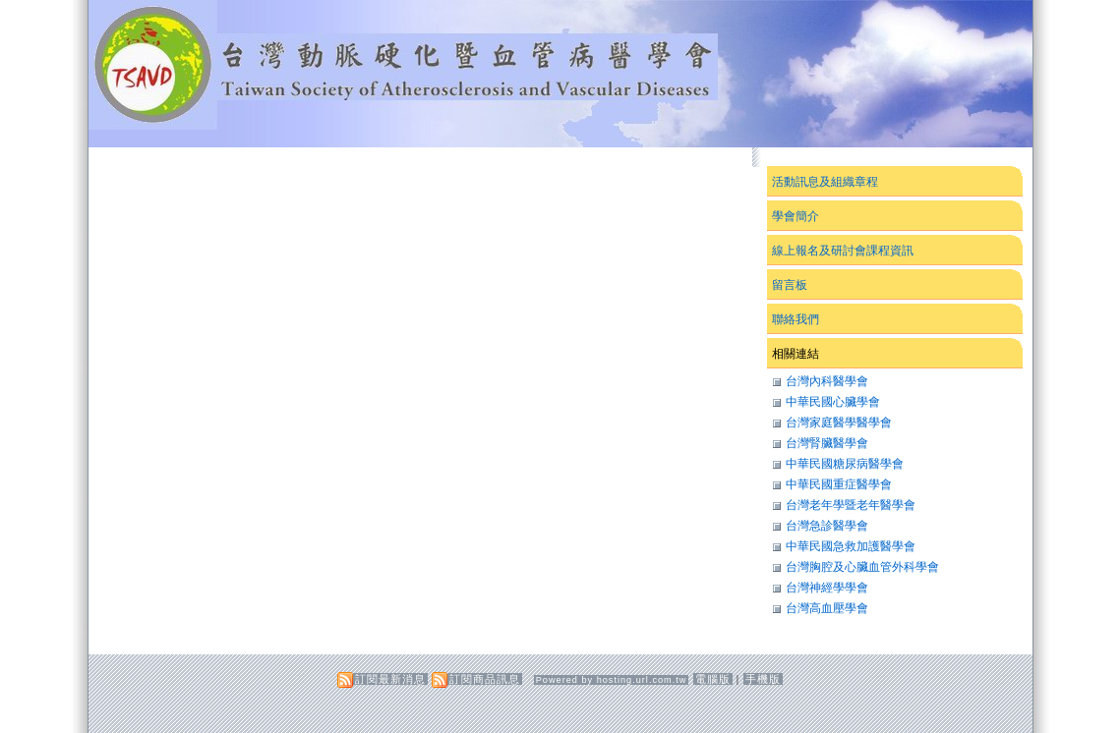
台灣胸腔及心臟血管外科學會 (862, 567)
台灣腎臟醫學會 (827, 443)
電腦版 (713, 679)
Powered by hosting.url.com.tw (611, 680)
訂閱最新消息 (390, 679)
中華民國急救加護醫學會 (850, 546)
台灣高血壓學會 (827, 608)
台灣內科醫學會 (827, 381)
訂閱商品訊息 (484, 679)
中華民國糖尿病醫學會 (845, 464)
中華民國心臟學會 (833, 402)
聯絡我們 (795, 319)
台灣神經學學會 (827, 587)
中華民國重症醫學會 (839, 484)
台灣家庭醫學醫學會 (839, 422)
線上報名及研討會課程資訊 (843, 250)
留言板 (789, 285)
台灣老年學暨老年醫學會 (850, 505)
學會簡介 (795, 216)
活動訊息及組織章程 (825, 182)
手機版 (763, 679)
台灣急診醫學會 (827, 526)
